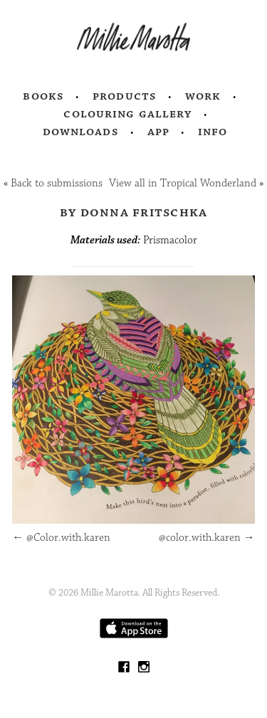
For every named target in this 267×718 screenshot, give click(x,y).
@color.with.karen (207, 537)
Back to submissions (57, 183)
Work (203, 96)
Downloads (81, 131)
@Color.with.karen (61, 537)
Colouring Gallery (127, 114)
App (158, 131)
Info (213, 131)
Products (125, 96)
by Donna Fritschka (134, 212)
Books (43, 96)
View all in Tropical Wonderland (182, 183)
